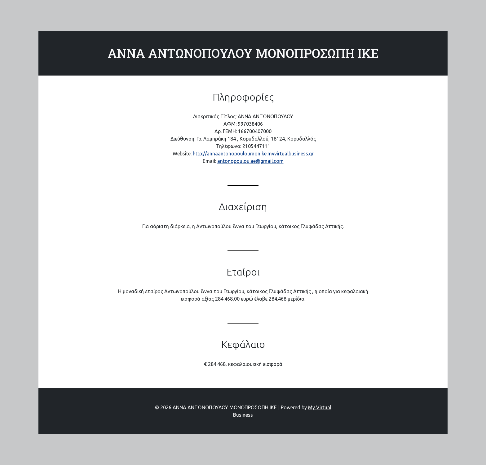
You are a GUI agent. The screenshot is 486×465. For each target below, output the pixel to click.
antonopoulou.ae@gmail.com (250, 161)
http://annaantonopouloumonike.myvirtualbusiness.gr (253, 153)
